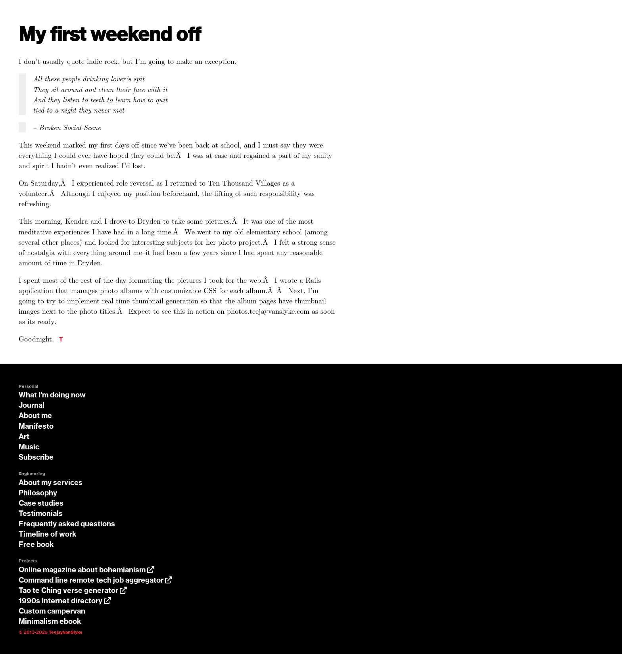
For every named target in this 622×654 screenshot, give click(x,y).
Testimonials (41, 514)
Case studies (41, 503)
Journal (31, 405)
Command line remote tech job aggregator (95, 580)
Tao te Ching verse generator (73, 591)
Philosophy (38, 493)
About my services (51, 483)
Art (24, 437)
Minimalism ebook (50, 621)
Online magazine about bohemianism (86, 570)
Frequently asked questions (67, 524)
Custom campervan (52, 611)
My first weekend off (110, 35)
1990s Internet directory (65, 601)
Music (29, 447)
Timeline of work (48, 534)
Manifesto (36, 426)
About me (35, 416)
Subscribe (36, 457)
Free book (36, 545)
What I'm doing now (52, 395)
